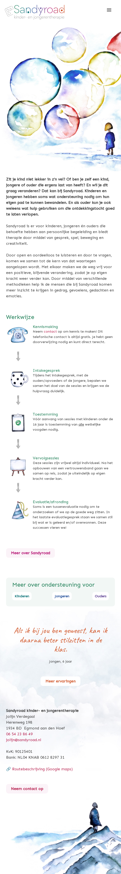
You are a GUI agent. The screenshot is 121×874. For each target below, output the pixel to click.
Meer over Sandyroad (30, 553)
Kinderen (22, 596)
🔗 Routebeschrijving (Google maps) (39, 769)
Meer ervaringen (60, 681)
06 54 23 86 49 (19, 734)
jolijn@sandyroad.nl (23, 739)
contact (50, 331)
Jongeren (62, 596)
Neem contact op (27, 788)
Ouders (100, 596)
